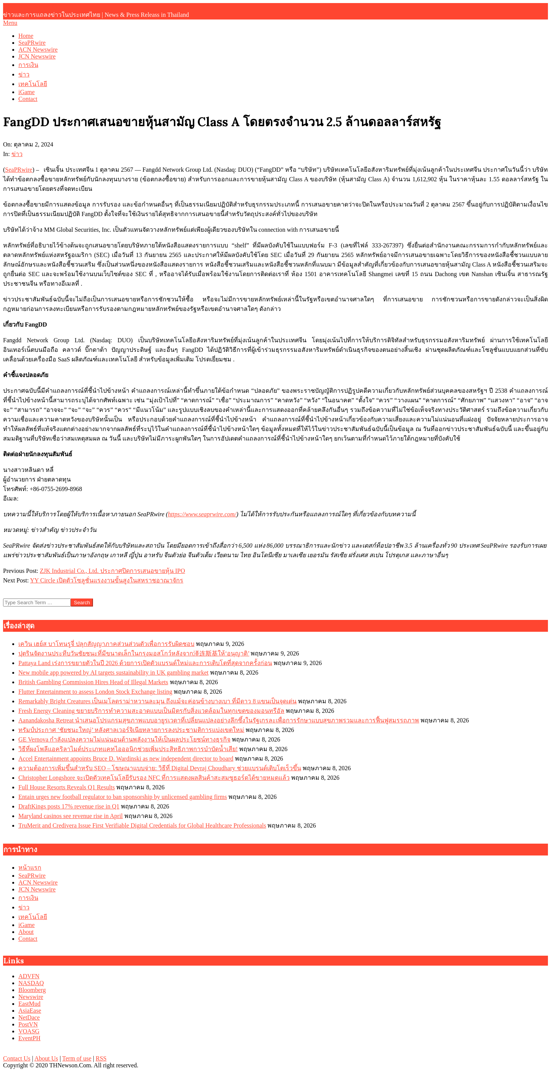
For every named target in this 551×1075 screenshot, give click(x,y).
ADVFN (28, 976)
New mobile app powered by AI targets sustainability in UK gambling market (113, 672)
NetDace (29, 1017)
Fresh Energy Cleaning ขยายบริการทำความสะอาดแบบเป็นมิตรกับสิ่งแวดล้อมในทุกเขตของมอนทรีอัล (151, 710)
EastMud (29, 1003)
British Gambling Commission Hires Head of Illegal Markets (93, 682)
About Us (46, 1058)
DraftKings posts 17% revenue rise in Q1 (68, 806)
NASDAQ (31, 983)
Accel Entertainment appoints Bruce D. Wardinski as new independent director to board (125, 758)
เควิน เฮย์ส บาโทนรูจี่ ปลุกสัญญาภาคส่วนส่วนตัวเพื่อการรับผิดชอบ (106, 644)
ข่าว (17, 154)
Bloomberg (32, 990)
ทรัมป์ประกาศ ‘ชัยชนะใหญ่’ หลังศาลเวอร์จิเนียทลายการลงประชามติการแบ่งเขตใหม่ (131, 730)
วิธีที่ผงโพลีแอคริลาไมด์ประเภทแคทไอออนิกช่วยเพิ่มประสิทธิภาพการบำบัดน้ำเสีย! (128, 749)
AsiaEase (29, 1010)
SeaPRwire (18, 169)
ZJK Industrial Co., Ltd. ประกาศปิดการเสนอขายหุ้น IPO (112, 571)
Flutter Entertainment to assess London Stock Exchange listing (95, 691)
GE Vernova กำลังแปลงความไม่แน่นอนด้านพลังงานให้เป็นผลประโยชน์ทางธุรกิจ (124, 739)
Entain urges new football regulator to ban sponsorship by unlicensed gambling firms (122, 797)
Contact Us (17, 1058)
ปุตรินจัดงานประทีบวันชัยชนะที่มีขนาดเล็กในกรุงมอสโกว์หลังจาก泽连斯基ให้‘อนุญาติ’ (133, 653)
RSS (101, 1058)
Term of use (76, 1058)
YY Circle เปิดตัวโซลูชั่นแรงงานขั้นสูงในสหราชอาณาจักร (107, 580)
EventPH (29, 1038)
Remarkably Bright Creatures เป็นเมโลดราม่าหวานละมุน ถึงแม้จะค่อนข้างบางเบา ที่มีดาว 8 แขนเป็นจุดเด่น (157, 701)
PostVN (28, 1024)
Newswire (30, 997)
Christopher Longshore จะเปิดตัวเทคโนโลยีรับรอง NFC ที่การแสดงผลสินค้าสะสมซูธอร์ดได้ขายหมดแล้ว (154, 777)
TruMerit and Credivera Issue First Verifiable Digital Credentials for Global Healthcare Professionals (142, 825)
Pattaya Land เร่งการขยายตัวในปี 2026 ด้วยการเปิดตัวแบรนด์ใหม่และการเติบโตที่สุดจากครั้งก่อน (145, 663)
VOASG (28, 1031)
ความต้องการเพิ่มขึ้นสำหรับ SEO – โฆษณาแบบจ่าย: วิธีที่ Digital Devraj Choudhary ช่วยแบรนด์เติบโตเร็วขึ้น (159, 768)
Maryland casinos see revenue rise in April (70, 816)
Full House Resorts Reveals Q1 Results (66, 787)
